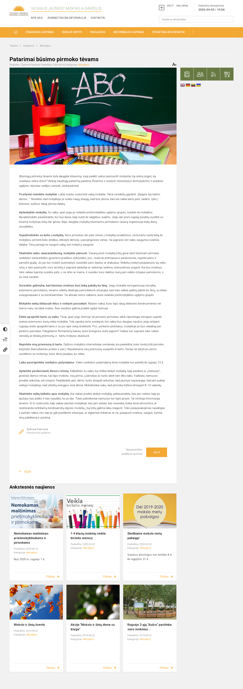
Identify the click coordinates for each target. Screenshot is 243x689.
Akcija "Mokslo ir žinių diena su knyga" (93, 627)
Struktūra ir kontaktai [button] (168, 32)
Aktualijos (45, 45)
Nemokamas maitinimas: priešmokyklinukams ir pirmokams (31, 538)
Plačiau (50, 576)
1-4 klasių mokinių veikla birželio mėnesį (88, 536)
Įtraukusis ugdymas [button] (40, 32)
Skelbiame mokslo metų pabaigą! (144, 536)
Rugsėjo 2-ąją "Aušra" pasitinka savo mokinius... (149, 627)
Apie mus (37, 17)
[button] (15, 32)
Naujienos (29, 45)
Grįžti (27, 471)
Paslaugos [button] (97, 32)
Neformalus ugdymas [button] (129, 32)
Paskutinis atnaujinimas (211, 8)
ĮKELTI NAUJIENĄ (177, 5)
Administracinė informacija (66, 17)
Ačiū (156, 452)
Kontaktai (98, 17)
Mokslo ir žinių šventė (29, 625)
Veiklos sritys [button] (72, 32)
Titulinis (13, 45)
